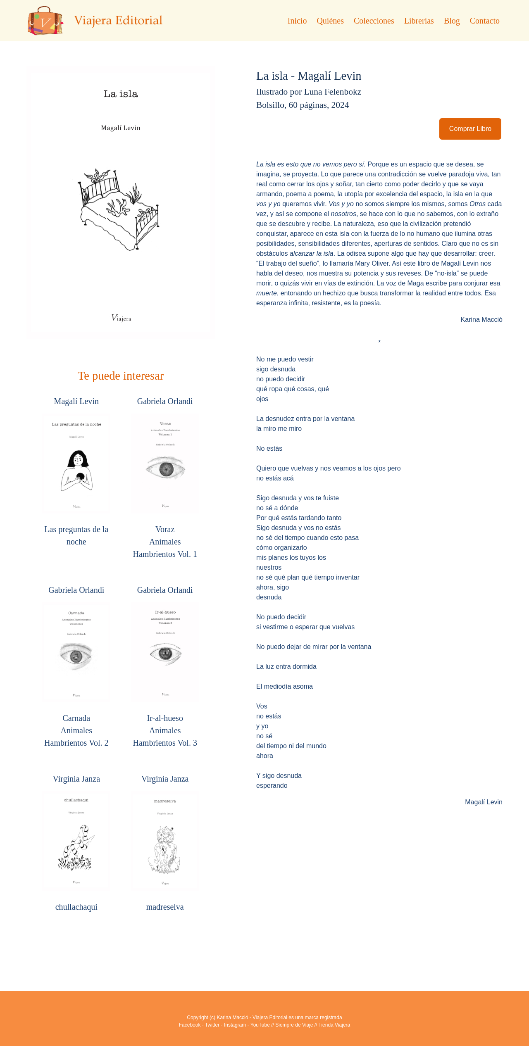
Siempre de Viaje (294, 1025)
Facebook (190, 1025)
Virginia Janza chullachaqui (76, 842)
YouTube (260, 1025)
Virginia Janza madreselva (165, 842)
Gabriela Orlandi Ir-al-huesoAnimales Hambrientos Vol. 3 (165, 666)
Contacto (485, 20)
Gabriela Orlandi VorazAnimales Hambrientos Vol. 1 (165, 478)
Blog (452, 20)
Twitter (212, 1025)
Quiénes (330, 20)
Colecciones (374, 20)
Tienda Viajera (334, 1025)
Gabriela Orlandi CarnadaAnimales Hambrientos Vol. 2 (76, 666)
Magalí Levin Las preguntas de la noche (76, 471)
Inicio (297, 20)
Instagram (235, 1025)
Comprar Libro (470, 128)
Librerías (419, 20)
